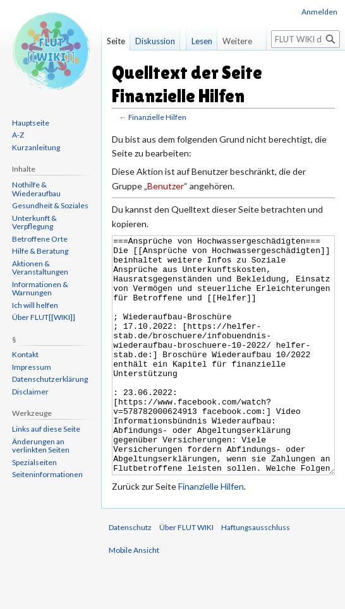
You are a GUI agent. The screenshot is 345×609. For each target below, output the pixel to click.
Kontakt (25, 354)
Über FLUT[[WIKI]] (43, 317)
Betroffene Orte (40, 239)
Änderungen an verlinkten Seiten (41, 446)
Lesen (195, 66)
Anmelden (319, 11)
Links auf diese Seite (46, 429)
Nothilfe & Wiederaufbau (36, 189)
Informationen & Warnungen (40, 289)
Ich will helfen (35, 305)
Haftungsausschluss (255, 574)
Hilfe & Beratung (40, 251)
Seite (116, 41)
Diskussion (155, 41)
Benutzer (165, 185)
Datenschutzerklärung (50, 379)
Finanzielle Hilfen (157, 117)
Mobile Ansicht (134, 597)
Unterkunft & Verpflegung (34, 222)
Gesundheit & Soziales (50, 205)
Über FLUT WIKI (186, 574)
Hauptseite (30, 122)
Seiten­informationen (47, 474)
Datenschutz (130, 574)
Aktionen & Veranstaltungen (40, 268)
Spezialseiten (34, 462)
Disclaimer (30, 391)
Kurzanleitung (36, 147)
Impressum (31, 367)
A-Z (18, 134)
